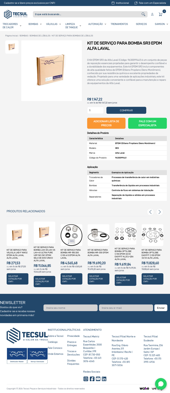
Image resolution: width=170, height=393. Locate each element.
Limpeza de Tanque (71, 26)
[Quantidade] (95, 110)
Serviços (141, 24)
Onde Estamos (55, 353)
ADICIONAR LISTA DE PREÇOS (106, 123)
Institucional (120, 3)
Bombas (33, 24)
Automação (95, 24)
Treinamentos (119, 24)
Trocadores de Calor (10, 26)
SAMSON (160, 24)
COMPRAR (126, 110)
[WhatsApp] (161, 384)
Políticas (73, 329)
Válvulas (51, 24)
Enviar (161, 307)
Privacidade (73, 336)
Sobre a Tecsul (55, 336)
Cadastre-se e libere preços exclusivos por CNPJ (29, 2)
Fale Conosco (55, 347)
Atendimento (92, 329)
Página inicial (11, 35)
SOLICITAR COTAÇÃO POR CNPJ (15, 279)
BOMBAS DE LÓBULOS (40, 35)
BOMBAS (24, 35)
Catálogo (53, 342)
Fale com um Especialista (150, 3)
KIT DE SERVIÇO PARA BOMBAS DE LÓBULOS (72, 35)
